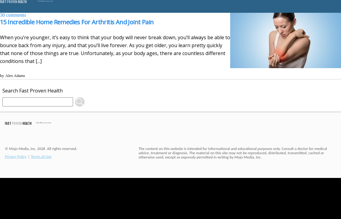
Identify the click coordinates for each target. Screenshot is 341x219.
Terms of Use (41, 156)
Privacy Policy (15, 156)
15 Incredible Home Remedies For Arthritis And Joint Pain (76, 22)
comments (13, 15)
